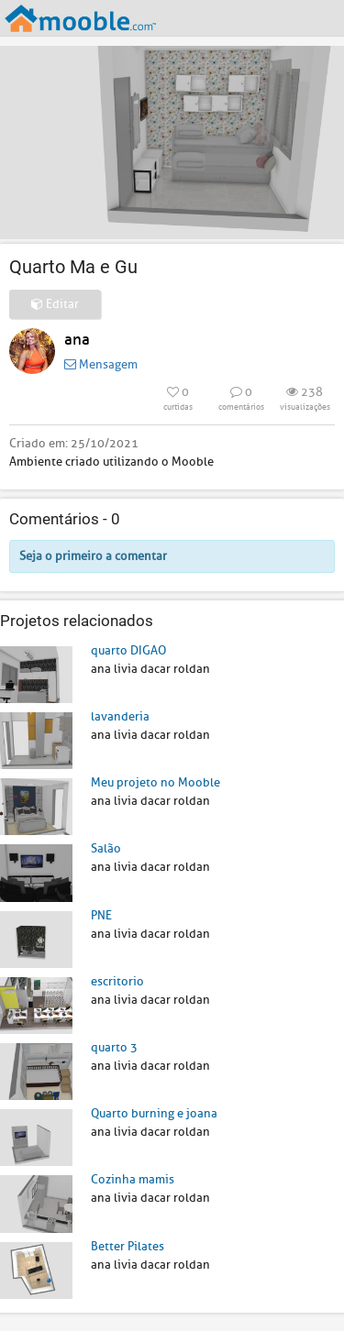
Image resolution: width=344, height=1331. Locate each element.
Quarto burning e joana (154, 1113)
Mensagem (101, 364)
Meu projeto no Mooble (155, 782)
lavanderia (120, 716)
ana (77, 339)
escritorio (117, 981)
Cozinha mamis (132, 1179)
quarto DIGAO (128, 650)
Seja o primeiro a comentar (93, 556)
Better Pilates (127, 1246)
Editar (55, 304)
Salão (106, 848)
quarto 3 (114, 1047)
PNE (101, 915)
